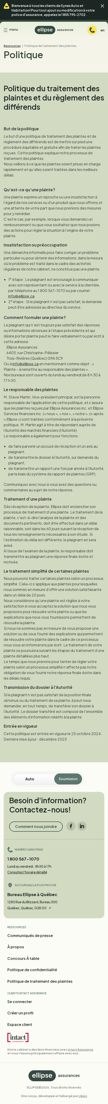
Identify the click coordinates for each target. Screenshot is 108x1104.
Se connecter (19, 1001)
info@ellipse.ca (21, 296)
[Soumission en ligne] (40, 779)
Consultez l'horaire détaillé (27, 872)
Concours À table (23, 958)
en (102, 30)
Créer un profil (20, 1012)
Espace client (19, 1024)
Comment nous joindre (36, 826)
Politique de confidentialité (32, 969)
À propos (15, 946)
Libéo (83, 1096)
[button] (102, 6)
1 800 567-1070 (23, 858)
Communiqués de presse (30, 935)
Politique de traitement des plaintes (40, 981)
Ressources (12, 46)
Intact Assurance (80, 1049)
